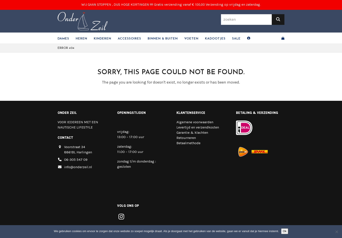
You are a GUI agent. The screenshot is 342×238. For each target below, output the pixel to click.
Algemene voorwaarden (194, 122)
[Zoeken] (278, 19)
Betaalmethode (188, 143)
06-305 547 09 (75, 160)
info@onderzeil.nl (78, 167)
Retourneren (186, 138)
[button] (282, 38)
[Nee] (336, 231)
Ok (285, 231)
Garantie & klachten (192, 132)
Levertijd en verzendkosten (197, 127)
